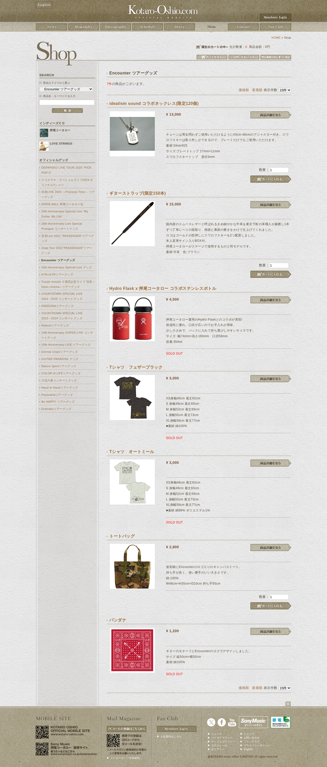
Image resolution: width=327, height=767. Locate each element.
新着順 (257, 90)
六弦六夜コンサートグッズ (59, 380)
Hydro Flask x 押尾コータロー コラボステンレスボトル (162, 288)
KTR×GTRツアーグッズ (57, 274)
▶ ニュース (215, 733)
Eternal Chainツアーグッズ (59, 351)
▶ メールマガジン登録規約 (123, 758)
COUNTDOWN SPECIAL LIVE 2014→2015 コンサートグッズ (62, 296)
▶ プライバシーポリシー (255, 745)
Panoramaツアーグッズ (57, 394)
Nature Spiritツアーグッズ (58, 366)
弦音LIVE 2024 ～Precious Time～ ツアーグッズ (68, 194)
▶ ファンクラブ (250, 741)
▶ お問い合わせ (250, 737)
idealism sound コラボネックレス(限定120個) (154, 103)
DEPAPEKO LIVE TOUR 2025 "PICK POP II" (66, 170)
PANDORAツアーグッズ (57, 306)
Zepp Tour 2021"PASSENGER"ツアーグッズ (66, 250)
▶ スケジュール (217, 745)
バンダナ (117, 620)
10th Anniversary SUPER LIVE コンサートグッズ (67, 335)
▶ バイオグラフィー (220, 737)
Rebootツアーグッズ (55, 325)
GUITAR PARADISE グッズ (59, 358)
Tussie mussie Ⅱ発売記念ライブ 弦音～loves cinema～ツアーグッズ (68, 284)
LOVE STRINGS (61, 143)
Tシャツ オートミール (131, 452)
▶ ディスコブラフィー (221, 741)
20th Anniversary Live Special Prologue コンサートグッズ (61, 226)
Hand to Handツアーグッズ (59, 387)
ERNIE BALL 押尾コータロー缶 (62, 204)
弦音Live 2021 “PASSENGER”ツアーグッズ (67, 238)
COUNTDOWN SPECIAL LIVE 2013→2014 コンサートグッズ (62, 316)
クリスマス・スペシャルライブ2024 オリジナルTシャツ (67, 182)
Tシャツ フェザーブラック (135, 367)
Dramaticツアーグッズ (56, 408)
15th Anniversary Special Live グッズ (66, 267)
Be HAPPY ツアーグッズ (58, 401)
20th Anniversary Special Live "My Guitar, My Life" (64, 214)
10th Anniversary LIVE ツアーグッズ (65, 344)
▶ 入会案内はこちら (169, 736)
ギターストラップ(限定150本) (137, 193)
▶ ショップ (247, 733)
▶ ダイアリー (216, 749)
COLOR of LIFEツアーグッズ (60, 373)
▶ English (246, 749)
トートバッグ (122, 536)
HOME (276, 37)
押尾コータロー (60, 130)
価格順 (244, 90)
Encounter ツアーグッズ (58, 260)
